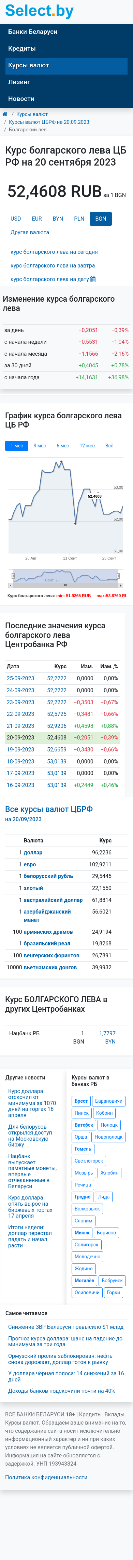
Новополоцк (108, 1137)
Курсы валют (28, 65)
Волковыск (87, 1208)
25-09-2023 (20, 678)
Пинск (82, 1113)
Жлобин (110, 1173)
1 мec (17, 445)
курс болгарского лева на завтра (53, 265)
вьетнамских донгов (50, 967)
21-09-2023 (20, 726)
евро (30, 864)
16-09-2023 (20, 785)
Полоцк (109, 1125)
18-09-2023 (20, 761)
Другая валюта (30, 232)
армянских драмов (48, 932)
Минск (82, 1232)
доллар (33, 852)
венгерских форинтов (51, 955)
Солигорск (87, 1244)
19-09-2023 (20, 749)
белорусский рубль (48, 876)
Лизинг (19, 82)
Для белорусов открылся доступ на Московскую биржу (30, 1136)
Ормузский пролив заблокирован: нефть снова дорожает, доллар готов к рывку (60, 1359)
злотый (33, 888)
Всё (109, 445)
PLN (79, 218)
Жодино (84, 1268)
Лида (103, 1197)
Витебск (84, 1125)
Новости (21, 99)
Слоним (83, 1220)
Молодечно (87, 1256)
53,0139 (56, 761)
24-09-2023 (20, 690)
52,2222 (56, 678)
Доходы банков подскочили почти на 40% (61, 1391)
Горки (113, 1292)
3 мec (39, 445)
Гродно (82, 1197)
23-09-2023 (20, 702)
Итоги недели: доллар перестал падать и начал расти (30, 1236)
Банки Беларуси (32, 32)
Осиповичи (87, 1292)
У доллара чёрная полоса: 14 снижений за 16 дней (66, 1376)
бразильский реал (47, 943)
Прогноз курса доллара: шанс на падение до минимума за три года (65, 1341)
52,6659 (56, 749)
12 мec (86, 445)
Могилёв (84, 1280)
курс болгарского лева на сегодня (54, 252)
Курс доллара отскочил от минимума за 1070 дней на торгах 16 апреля (32, 1103)
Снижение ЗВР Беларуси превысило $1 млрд (65, 1327)
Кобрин (104, 1113)
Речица (83, 1185)
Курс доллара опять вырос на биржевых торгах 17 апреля (30, 1206)
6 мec (63, 445)
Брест (81, 1101)
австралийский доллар (53, 900)
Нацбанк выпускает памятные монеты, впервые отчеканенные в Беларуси (32, 1171)
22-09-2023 (20, 714)
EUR (37, 218)
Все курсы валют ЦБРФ (49, 814)
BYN (58, 218)
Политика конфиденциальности (46, 1477)
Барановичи (108, 1101)
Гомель (83, 1149)
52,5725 (56, 714)
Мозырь (84, 1173)
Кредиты (22, 48)
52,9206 (56, 726)
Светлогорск (89, 1161)
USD (16, 218)
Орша (81, 1137)
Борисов (106, 1232)
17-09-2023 (20, 773)
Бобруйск (112, 1280)
